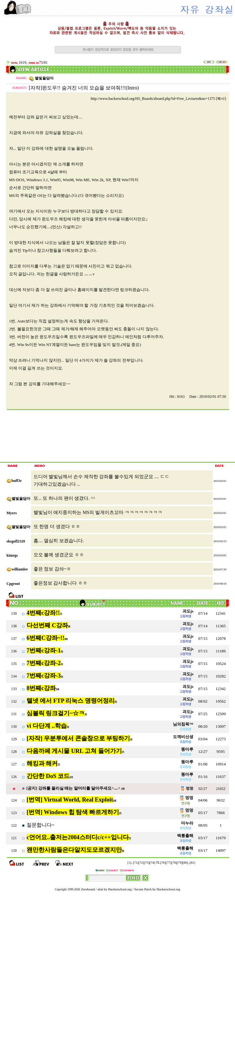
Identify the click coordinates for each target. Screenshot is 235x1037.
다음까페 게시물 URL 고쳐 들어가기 (74, 751)
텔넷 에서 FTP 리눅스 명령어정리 (71, 700)
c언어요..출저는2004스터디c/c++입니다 (78, 837)
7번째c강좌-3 (44, 675)
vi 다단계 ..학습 (47, 725)
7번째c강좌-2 (44, 663)
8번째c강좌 (41, 688)
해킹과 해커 (42, 763)
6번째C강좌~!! (46, 638)
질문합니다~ (41, 825)
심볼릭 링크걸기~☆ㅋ (56, 713)
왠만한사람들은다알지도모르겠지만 (74, 849)
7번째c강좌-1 (44, 650)
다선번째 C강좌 (47, 625)
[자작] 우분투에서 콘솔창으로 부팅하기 (78, 738)
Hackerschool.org (120, 889)
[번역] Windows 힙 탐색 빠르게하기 (73, 812)
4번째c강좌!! (43, 612)
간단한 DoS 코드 (48, 776)
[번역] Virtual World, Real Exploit (70, 799)
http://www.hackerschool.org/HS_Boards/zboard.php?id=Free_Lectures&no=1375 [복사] (158, 98)
